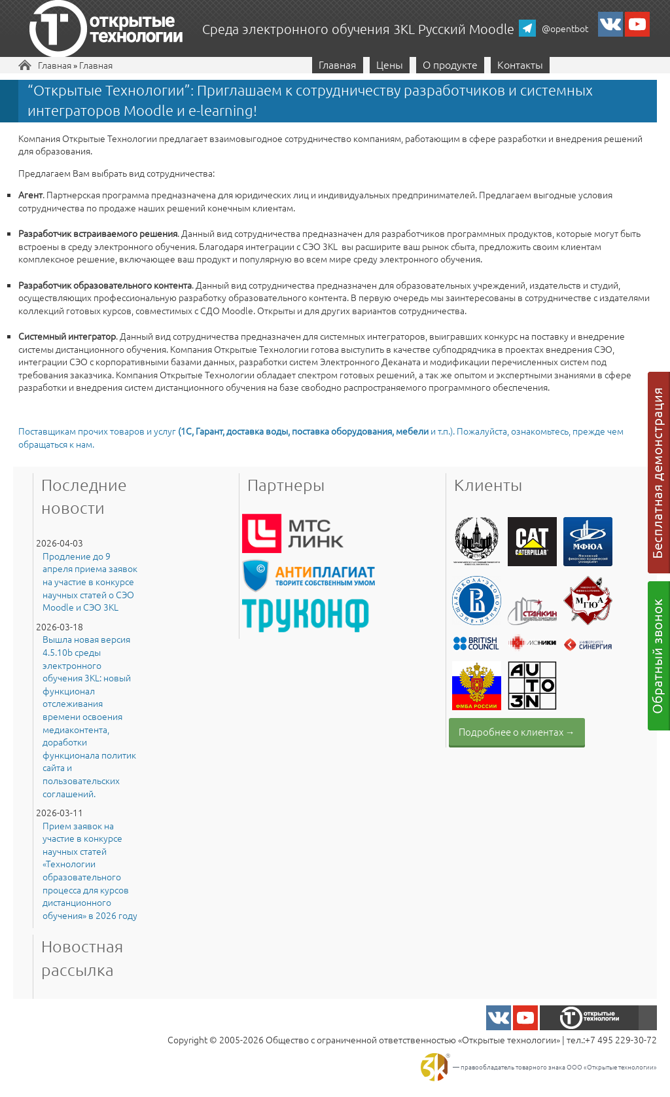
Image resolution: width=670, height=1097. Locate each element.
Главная (54, 64)
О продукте (450, 64)
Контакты (520, 64)
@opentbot (565, 28)
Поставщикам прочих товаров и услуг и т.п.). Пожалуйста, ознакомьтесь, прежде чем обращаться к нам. (321, 437)
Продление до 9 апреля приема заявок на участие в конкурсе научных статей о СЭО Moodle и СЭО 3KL (90, 581)
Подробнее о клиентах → (517, 731)
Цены (389, 64)
